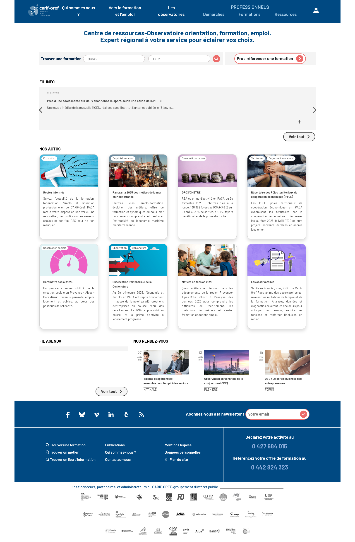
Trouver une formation (66, 448)
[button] (41, 112)
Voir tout (299, 140)
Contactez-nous (118, 463)
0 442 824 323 (269, 470)
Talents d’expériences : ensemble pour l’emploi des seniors (166, 384)
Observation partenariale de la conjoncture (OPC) (223, 384)
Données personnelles (183, 456)
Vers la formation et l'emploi (125, 11)
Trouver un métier (62, 456)
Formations (249, 14)
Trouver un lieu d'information (71, 463)
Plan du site (176, 463)
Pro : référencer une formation (270, 58)
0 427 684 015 (269, 449)
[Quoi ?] (114, 58)
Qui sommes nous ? (78, 11)
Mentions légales (178, 448)
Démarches (213, 14)
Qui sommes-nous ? (120, 456)
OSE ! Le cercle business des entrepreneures (283, 384)
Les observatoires (171, 11)
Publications (115, 448)
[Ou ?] (179, 58)
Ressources (286, 14)
